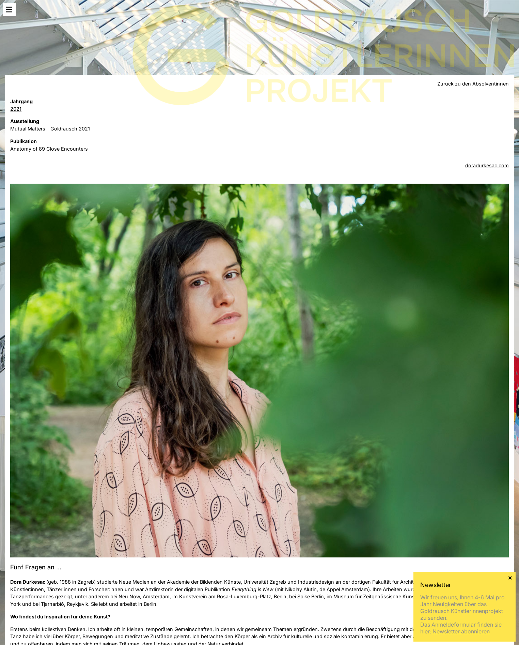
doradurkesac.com (487, 165)
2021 (15, 109)
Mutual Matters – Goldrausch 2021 (50, 129)
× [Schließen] (510, 177)
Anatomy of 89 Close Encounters (49, 149)
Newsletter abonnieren (461, 231)
